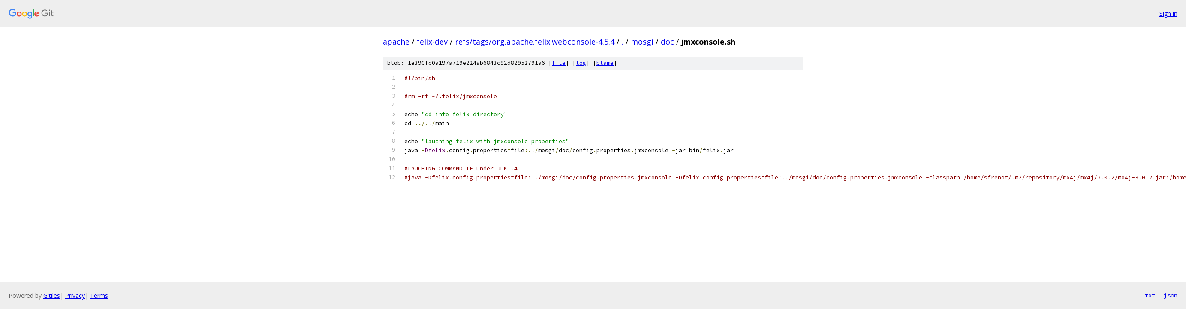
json (1170, 295)
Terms (99, 295)
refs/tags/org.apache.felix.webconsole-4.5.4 (534, 41)
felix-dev (432, 41)
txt (1150, 295)
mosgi (642, 41)
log (581, 63)
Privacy (75, 295)
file (559, 63)
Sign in (1168, 13)
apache (396, 41)
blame (605, 63)
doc (667, 41)
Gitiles (51, 295)
